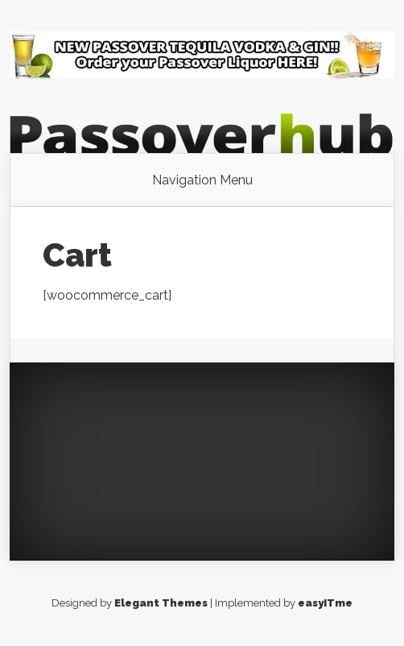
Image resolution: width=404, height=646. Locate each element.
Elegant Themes (161, 603)
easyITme (325, 603)
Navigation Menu (202, 180)
